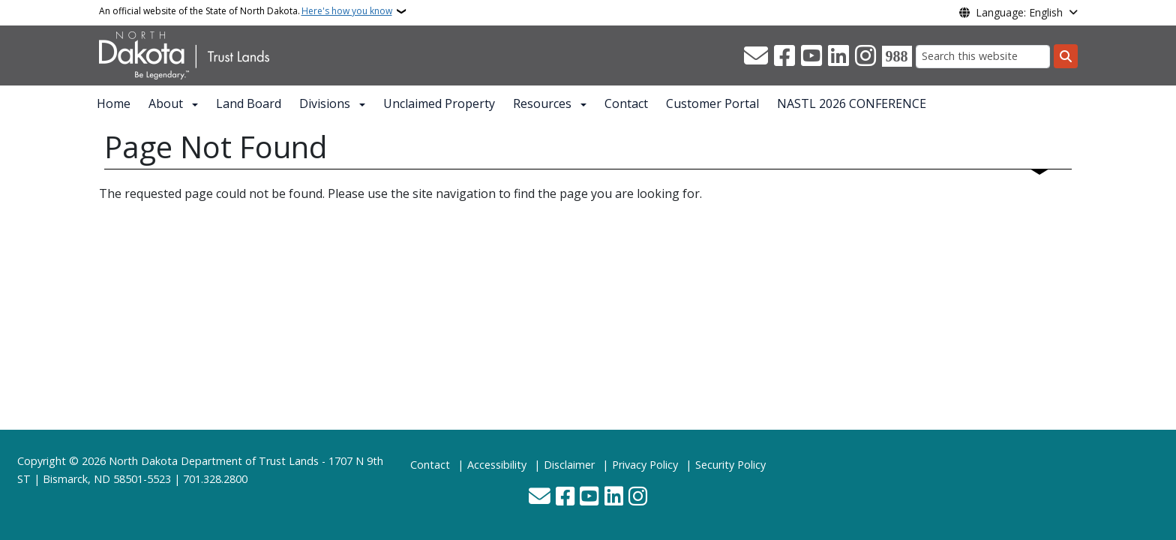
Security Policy (730, 465)
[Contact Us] (756, 56)
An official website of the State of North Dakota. (245, 11)
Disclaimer (569, 465)
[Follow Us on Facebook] (784, 56)
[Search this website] (983, 56)
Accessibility (496, 465)
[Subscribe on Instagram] (865, 56)
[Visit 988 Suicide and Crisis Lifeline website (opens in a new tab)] (897, 56)
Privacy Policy (645, 465)
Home (113, 103)
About (165, 103)
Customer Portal (712, 103)
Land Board (248, 103)
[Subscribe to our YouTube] (811, 56)
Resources (542, 103)
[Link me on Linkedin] (838, 56)
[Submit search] (1066, 56)
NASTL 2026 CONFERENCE (851, 103)
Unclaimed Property (439, 103)
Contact (626, 103)
